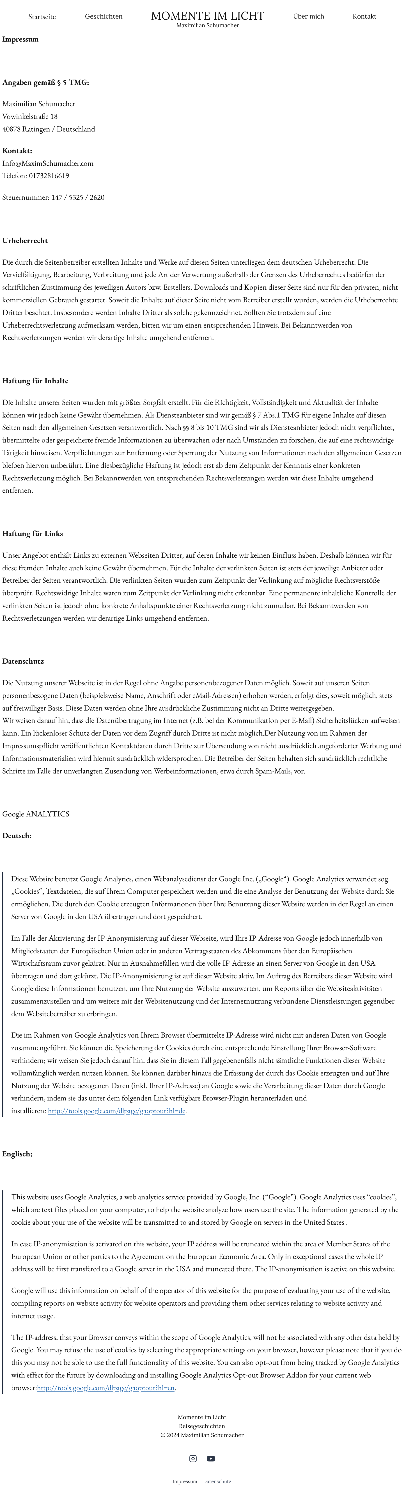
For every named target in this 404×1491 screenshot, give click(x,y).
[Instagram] (193, 1459)
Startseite (42, 16)
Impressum (185, 1481)
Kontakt (365, 16)
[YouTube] (211, 1459)
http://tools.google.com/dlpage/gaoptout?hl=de (120, 1110)
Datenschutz (217, 1481)
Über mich (308, 16)
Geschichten (104, 16)
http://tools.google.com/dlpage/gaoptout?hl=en (109, 1387)
